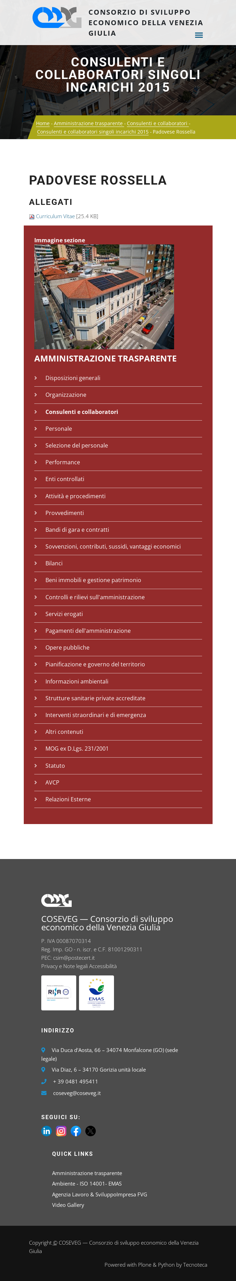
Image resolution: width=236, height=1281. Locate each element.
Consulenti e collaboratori (158, 123)
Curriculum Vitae (55, 216)
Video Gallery (68, 1204)
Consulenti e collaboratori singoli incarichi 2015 (118, 75)
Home (43, 123)
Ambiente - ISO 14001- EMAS (87, 1183)
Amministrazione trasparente (89, 123)
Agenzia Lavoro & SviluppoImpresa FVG (99, 1194)
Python (166, 1264)
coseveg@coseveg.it (77, 1092)
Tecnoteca (195, 1264)
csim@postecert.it (74, 957)
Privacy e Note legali (64, 965)
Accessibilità (103, 965)
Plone (144, 1264)
